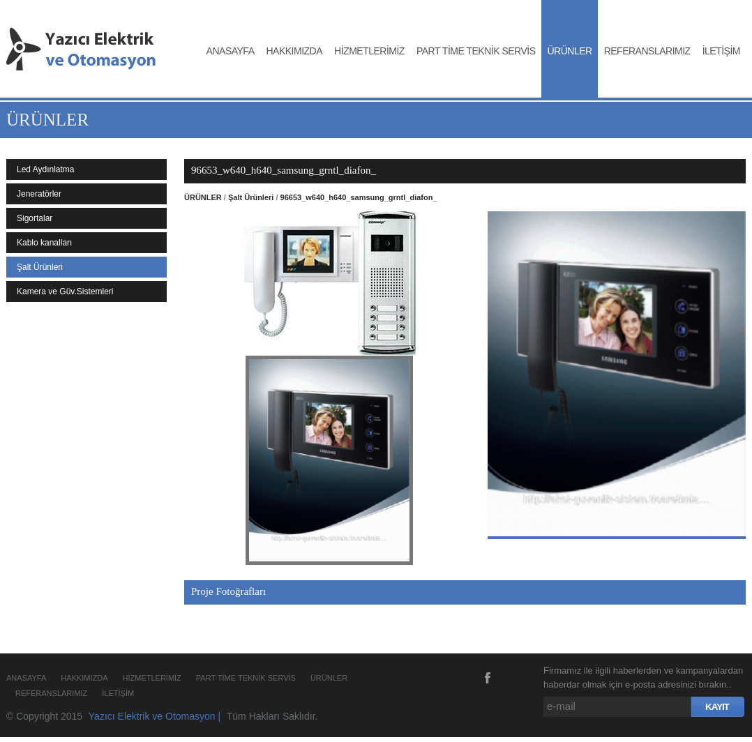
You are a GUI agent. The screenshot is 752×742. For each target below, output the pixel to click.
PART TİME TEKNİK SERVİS (476, 50)
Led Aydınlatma (46, 169)
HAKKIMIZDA (294, 50)
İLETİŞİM (721, 50)
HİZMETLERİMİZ (369, 50)
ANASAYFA (230, 50)
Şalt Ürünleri (40, 267)
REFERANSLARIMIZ (647, 50)
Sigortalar (34, 218)
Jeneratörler (39, 194)
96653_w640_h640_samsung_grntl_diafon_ (358, 197)
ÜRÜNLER (569, 50)
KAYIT (717, 707)
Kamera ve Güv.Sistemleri (65, 291)
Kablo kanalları (44, 243)
